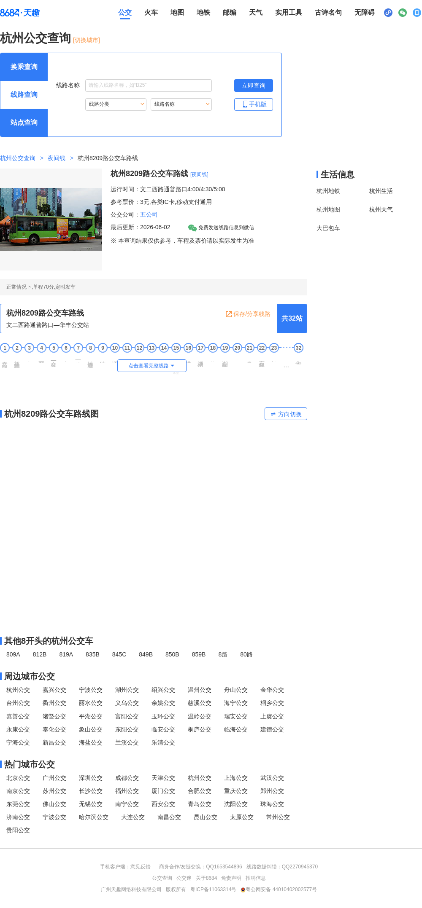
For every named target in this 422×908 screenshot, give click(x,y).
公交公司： (125, 214)
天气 (255, 12)
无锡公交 (91, 804)
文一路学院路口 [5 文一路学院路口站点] (53, 360)
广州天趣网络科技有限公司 (131, 889)
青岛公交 (199, 804)
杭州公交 (18, 689)
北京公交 (18, 777)
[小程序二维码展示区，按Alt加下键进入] (388, 13)
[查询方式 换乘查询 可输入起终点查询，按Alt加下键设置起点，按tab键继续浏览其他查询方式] (24, 67)
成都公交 (127, 777)
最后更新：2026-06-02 (140, 227)
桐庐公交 (199, 729)
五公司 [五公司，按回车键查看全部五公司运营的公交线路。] (149, 214)
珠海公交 (272, 804)
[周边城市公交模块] (153, 676)
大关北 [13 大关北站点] (151, 358)
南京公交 (18, 790)
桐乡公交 (272, 702)
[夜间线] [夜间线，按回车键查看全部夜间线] (199, 174)
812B (40, 654)
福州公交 (127, 790)
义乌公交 (127, 702)
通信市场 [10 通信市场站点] (114, 359)
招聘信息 (256, 878)
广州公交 (54, 777)
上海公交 (236, 777)
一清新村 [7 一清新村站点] (78, 359)
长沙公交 (91, 790)
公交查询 (162, 878)
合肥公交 (199, 790)
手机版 (254, 103)
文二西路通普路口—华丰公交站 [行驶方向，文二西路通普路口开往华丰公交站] (47, 324)
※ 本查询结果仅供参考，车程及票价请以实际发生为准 (182, 240)
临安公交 (163, 729)
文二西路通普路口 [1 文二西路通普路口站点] (4, 361)
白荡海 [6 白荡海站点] (65, 358)
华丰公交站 (298, 359)
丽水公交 (91, 702)
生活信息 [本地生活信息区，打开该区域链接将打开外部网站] (337, 174)
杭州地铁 (328, 190)
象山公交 (91, 729)
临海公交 (236, 729)
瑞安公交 (236, 716)
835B (93, 654)
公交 (125, 12)
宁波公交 (91, 689)
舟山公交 (236, 689)
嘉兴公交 (54, 689)
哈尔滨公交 (93, 817)
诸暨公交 (54, 716)
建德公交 (272, 729)
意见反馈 (140, 867)
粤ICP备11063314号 (213, 889)
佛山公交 (54, 804)
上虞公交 (272, 716)
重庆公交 (236, 790)
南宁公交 (127, 804)
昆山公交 (205, 817)
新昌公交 (54, 742)
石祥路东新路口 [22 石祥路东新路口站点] (261, 360)
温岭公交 (199, 716)
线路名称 (134, 85)
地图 (177, 12)
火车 (151, 12)
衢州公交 (54, 702)
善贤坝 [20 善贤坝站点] (237, 358)
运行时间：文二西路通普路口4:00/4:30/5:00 (168, 189)
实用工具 (288, 12)
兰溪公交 (127, 742)
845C (119, 654)
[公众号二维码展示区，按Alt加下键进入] (403, 13)
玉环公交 (163, 716)
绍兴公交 (163, 689)
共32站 (292, 318)
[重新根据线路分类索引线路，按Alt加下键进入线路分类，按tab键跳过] (115, 104)
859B (199, 654)
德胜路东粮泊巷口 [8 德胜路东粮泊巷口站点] (90, 361)
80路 (246, 654)
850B (172, 654)
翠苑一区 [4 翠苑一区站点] (41, 359)
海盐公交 (91, 742)
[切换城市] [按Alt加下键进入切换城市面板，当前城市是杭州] (86, 40)
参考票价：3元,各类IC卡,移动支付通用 (161, 201)
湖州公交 (127, 689)
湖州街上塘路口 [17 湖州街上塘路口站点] (200, 360)
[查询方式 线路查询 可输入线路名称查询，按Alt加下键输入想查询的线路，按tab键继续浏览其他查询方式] (24, 95)
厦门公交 (163, 790)
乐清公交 (163, 742)
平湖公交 (91, 716)
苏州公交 (54, 790)
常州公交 (278, 817)
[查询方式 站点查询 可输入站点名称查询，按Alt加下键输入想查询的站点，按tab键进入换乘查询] (24, 123)
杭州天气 (381, 209)
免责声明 (231, 878)
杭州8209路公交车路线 (149, 173)
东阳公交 (127, 729)
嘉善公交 (18, 716)
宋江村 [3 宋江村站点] (29, 358)
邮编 (229, 12)
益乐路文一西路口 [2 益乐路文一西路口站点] (17, 361)
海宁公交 (236, 702)
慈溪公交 (199, 702)
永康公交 (18, 729)
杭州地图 (328, 209)
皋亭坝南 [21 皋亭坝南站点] (249, 359)
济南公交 (18, 817)
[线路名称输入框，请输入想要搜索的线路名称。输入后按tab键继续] (148, 85)
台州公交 (18, 702)
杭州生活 (381, 190)
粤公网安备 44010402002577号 (279, 889)
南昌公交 (169, 817)
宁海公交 (18, 742)
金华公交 (272, 689)
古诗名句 (328, 12)
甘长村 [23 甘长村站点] (274, 358)
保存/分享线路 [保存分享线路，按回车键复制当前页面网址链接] (248, 314)
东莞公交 (18, 804)
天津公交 (163, 777)
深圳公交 (91, 777)
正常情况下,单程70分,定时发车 (41, 287)
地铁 (203, 12)
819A (66, 654)
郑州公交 (272, 790)
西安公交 (163, 804)
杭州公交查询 (35, 38)
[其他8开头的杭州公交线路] (153, 641)
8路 (222, 654)
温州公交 (199, 689)
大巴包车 (328, 228)
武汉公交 (272, 777)
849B (146, 654)
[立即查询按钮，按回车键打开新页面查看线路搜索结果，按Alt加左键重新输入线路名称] (253, 85)
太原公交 (242, 817)
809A (13, 654)
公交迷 (184, 878)
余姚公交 (163, 702)
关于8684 (206, 878)
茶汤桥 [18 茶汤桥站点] (212, 358)
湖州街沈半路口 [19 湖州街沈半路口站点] (225, 360)
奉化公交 (54, 729)
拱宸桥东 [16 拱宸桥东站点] (188, 359)
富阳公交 (127, 716)
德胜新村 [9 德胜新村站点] (102, 359)
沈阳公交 (236, 804)
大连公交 (133, 817)
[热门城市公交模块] (153, 764)
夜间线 (56, 158)
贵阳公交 (18, 830)
